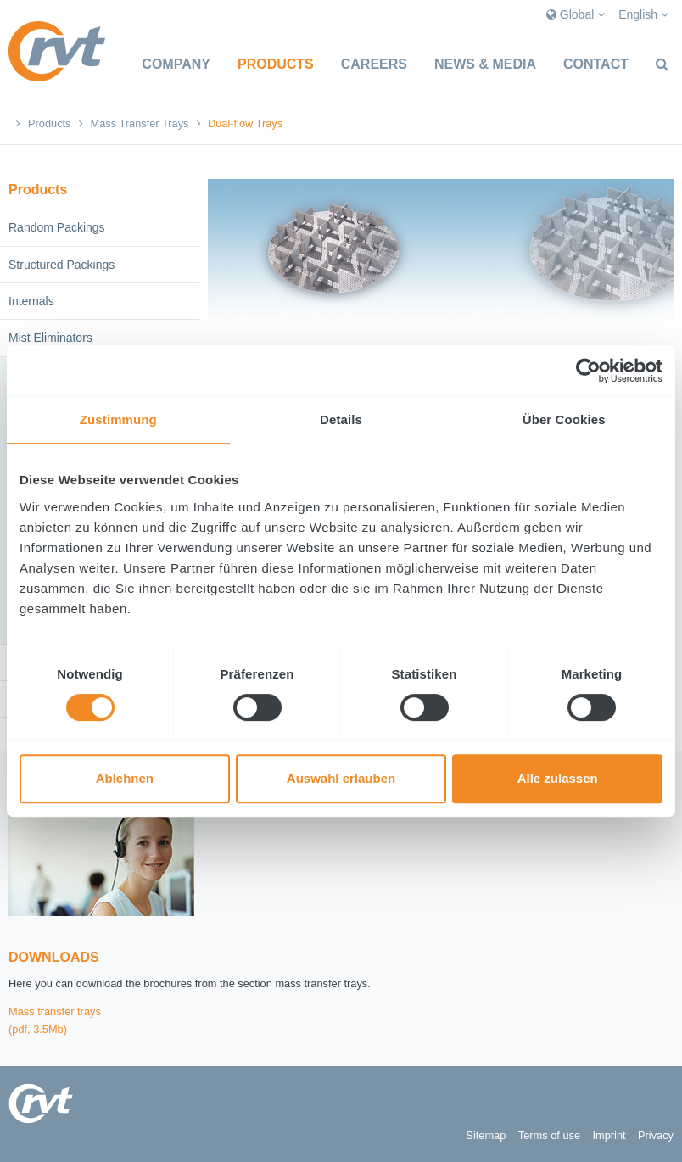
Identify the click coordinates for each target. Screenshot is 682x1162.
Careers (374, 64)
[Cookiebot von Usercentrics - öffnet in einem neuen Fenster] (588, 370)
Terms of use (549, 1135)
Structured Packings (61, 264)
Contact (596, 64)
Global (575, 14)
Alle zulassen (557, 778)
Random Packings (56, 227)
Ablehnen (125, 778)
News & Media (485, 64)
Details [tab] (341, 419)
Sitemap (486, 1135)
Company (176, 64)
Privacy (656, 1135)
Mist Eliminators (50, 337)
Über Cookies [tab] (564, 419)
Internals (31, 301)
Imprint (608, 1135)
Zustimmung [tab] (118, 419)
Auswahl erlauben (341, 778)
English (643, 14)
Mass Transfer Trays (140, 123)
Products (276, 64)
